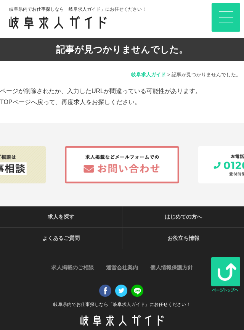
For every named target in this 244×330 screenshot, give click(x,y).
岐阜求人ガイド (148, 74)
